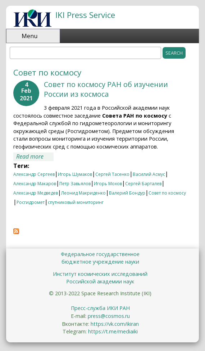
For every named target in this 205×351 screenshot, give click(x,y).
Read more (35, 156)
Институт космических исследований (100, 273)
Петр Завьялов (75, 184)
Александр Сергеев (34, 174)
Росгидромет (31, 202)
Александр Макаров (34, 184)
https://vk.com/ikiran (115, 323)
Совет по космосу (167, 193)
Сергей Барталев (143, 184)
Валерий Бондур (127, 193)
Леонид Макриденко (83, 193)
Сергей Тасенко (112, 174)
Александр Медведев (35, 193)
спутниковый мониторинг (76, 202)
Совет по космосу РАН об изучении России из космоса (106, 89)
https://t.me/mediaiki (113, 331)
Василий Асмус (149, 174)
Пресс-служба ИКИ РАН (100, 308)
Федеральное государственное (100, 254)
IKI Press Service (85, 14)
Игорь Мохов (108, 184)
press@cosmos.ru (109, 316)
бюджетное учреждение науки (100, 261)
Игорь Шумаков (75, 174)
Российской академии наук (100, 281)
